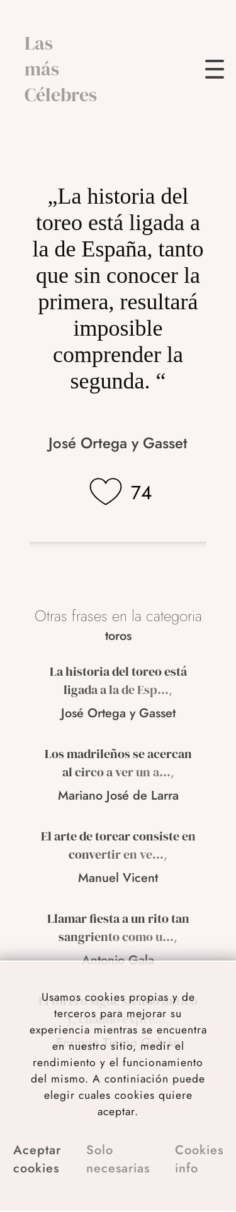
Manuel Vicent (118, 878)
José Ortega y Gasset (118, 443)
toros (118, 636)
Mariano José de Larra (118, 795)
